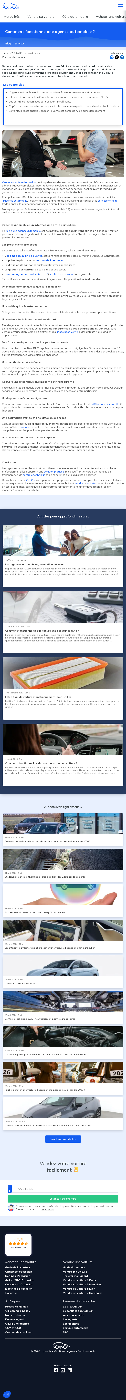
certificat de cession (61, 274)
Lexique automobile (75, 1327)
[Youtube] (62, 1370)
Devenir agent (14, 1319)
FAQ (65, 1332)
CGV (8, 1327)
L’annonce (25, 427)
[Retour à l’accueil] (11, 6)
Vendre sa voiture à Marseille (82, 1284)
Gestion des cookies (18, 1332)
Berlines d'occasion (17, 1275)
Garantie (11, 1293)
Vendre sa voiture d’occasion (19, 182)
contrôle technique (34, 474)
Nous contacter (15, 1315)
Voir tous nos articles (63, 1139)
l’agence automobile (15, 200)
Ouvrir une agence (17, 1323)
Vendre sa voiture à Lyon (79, 1288)
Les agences (71, 1323)
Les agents (70, 1319)
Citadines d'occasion (18, 1271)
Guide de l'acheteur (17, 1267)
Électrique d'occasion (18, 1288)
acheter (91, 483)
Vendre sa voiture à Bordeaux (82, 1293)
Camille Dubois (16, 57)
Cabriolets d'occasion (19, 1284)
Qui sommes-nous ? (17, 1310)
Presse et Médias (16, 1306)
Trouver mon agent (75, 1275)
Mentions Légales (64, 1351)
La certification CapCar (78, 1310)
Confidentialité (86, 1351)
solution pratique (54, 471)
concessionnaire (107, 200)
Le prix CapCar (72, 1306)
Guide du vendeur (74, 1267)
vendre (79, 483)
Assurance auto (73, 1315)
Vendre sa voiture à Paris (79, 1280)
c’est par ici (47, 1209)
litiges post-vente (67, 331)
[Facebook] (56, 1370)
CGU (18, 1327)
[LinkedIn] (69, 1370)
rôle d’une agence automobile (23, 230)
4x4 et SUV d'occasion (19, 1280)
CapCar (30, 480)
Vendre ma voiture (75, 1271)
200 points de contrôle (105, 404)
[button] (7, 1394)
